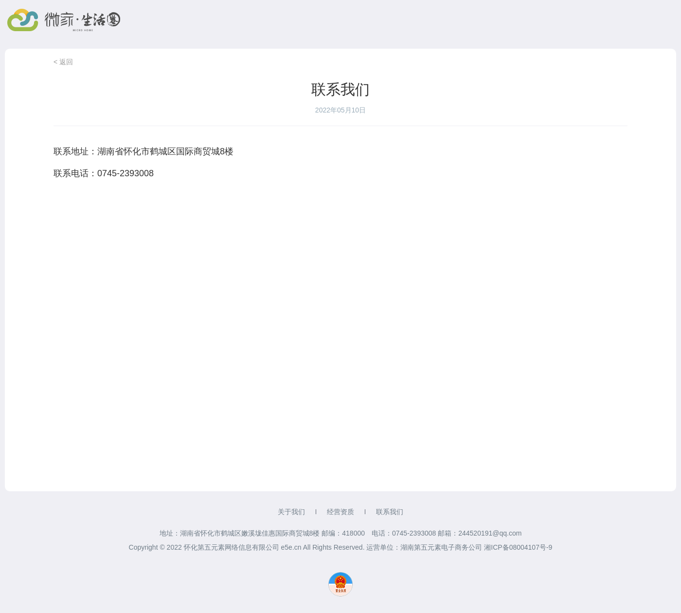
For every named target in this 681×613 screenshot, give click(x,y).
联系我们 (389, 512)
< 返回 (63, 62)
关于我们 (291, 512)
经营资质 (340, 512)
